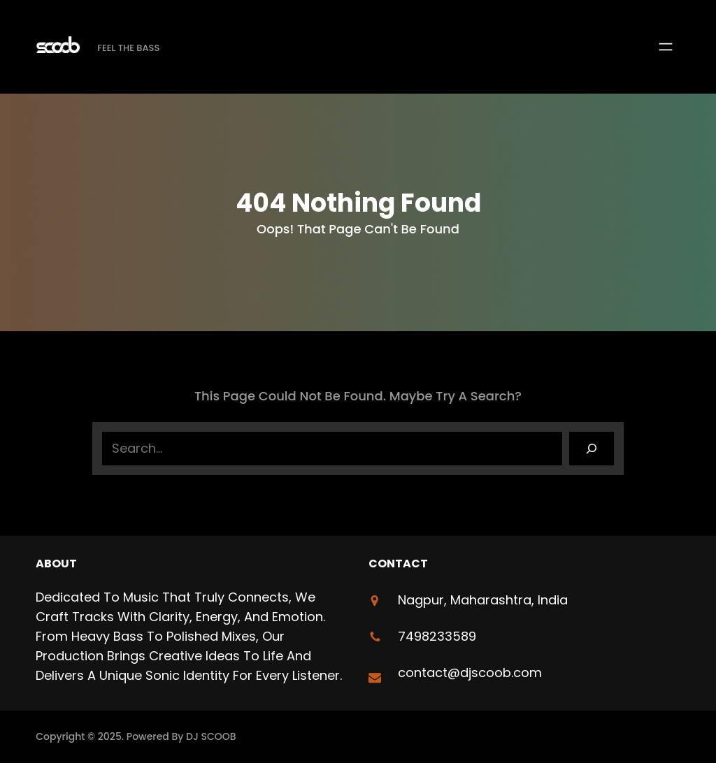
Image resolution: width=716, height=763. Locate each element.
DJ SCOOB (211, 736)
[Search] (591, 448)
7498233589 (437, 636)
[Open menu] (665, 46)
